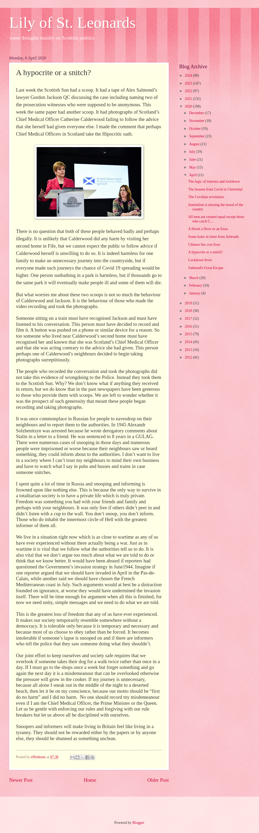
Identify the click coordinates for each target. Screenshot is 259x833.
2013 (189, 350)
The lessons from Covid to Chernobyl (215, 189)
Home (90, 780)
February (196, 285)
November (197, 121)
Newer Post (21, 780)
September (197, 136)
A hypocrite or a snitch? (205, 252)
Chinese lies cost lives (204, 245)
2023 (189, 83)
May (193, 167)
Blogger (138, 823)
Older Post (158, 780)
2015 (189, 334)
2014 (189, 342)
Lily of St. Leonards (72, 22)
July (192, 152)
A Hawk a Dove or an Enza (208, 229)
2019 (189, 303)
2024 (189, 75)
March (194, 278)
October (195, 129)
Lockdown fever (200, 260)
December (197, 113)
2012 (189, 357)
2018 (189, 311)
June (193, 159)
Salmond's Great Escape (205, 268)
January (195, 293)
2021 (189, 99)
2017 (189, 319)
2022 (189, 91)
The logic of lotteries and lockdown (214, 181)
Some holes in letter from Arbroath (213, 237)
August (194, 144)
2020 (189, 106)
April (193, 175)
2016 (189, 326)
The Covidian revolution (206, 197)
